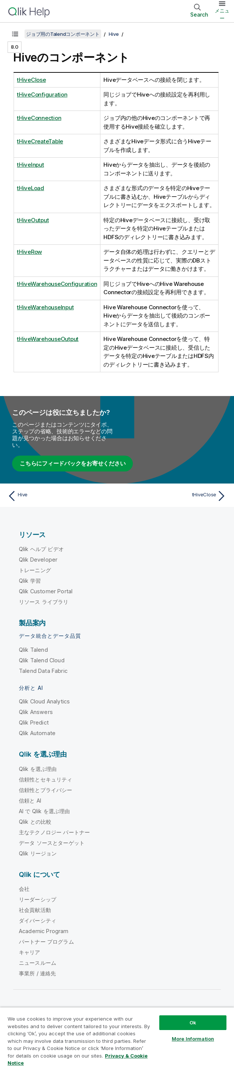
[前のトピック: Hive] (60, 496)
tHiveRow (29, 251)
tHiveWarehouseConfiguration (57, 283)
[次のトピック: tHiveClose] (173, 496)
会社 (24, 889)
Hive (114, 34)
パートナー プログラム (46, 941)
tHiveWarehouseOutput (48, 338)
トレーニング (35, 570)
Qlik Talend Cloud (42, 660)
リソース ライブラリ (44, 602)
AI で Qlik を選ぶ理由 (44, 811)
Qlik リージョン (38, 853)
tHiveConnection (39, 117)
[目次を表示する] (15, 34)
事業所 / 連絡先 (37, 973)
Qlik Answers (36, 712)
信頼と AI (30, 800)
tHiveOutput (33, 220)
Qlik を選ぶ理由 (38, 769)
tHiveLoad (30, 188)
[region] (117, 1037)
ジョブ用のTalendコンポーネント (63, 34)
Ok (192, 1022)
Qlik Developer (38, 559)
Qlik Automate (37, 733)
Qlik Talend (33, 649)
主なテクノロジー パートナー (54, 832)
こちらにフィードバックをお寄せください (72, 463)
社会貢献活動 (35, 910)
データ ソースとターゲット (52, 843)
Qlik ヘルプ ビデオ (41, 549)
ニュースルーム (37, 963)
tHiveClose (31, 79)
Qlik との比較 (35, 821)
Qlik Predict (34, 722)
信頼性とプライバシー (45, 790)
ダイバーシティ (37, 920)
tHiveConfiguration (42, 94)
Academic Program (44, 931)
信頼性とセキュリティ (45, 779)
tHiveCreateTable (40, 141)
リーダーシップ (37, 899)
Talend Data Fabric (43, 671)
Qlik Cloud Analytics (44, 701)
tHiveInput (30, 164)
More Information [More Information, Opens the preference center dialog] (193, 1039)
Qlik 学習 (30, 580)
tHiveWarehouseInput (45, 307)
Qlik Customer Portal (45, 591)
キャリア (29, 952)
